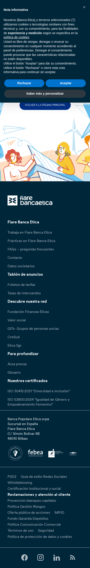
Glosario (14, 372)
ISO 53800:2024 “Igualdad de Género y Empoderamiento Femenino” (39, 401)
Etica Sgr (15, 345)
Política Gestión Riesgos (26, 506)
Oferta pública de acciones (29, 512)
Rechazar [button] (24, 83)
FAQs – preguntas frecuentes (31, 249)
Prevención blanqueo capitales (32, 500)
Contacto (15, 257)
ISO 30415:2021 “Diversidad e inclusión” (39, 391)
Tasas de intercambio (24, 293)
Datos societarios (21, 266)
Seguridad (46, 530)
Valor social (17, 320)
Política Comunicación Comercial (34, 524)
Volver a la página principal (45, 105)
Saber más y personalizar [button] (45, 93)
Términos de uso (20, 530)
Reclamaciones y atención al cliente (39, 494)
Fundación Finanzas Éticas (28, 311)
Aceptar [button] (65, 83)
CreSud (14, 337)
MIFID (59, 512)
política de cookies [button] (16, 37)
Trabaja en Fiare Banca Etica (30, 232)
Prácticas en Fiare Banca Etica (31, 240)
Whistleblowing (20, 482)
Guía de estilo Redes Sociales (44, 476)
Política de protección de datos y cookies (40, 536)
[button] (84, 7)
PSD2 (12, 476)
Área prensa (17, 364)
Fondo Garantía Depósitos (28, 518)
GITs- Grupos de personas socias (33, 328)
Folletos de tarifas (21, 284)
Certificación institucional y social (34, 488)
